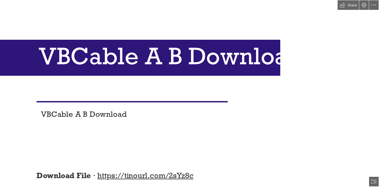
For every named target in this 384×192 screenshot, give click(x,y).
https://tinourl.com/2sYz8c (146, 175)
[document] (192, 96)
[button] (348, 5)
